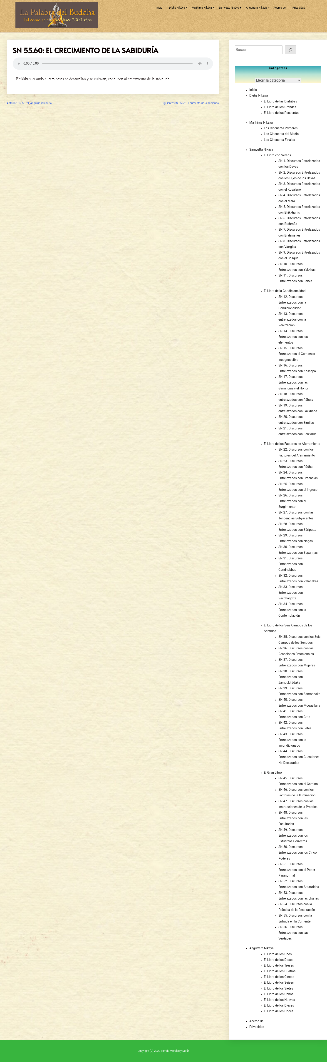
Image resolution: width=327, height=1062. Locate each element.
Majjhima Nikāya (202, 7)
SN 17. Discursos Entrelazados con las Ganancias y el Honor (293, 382)
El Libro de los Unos (278, 954)
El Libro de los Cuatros (279, 971)
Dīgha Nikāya (177, 7)
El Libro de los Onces (278, 1011)
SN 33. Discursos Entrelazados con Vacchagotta (290, 592)
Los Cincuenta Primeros (281, 128)
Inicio (159, 7)
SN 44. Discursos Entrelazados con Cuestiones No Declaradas (299, 756)
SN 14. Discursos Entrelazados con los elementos (293, 336)
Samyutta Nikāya (229, 7)
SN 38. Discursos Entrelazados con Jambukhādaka (290, 676)
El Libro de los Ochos (278, 994)
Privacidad (298, 7)
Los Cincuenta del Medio (281, 134)
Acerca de (279, 7)
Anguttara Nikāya (256, 7)
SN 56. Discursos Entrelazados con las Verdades (293, 932)
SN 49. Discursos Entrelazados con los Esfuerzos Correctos (293, 835)
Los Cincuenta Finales (279, 140)
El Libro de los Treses (279, 965)
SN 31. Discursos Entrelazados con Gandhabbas (290, 563)
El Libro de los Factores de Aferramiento (292, 444)
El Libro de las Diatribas (280, 101)
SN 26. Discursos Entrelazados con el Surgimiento (292, 501)
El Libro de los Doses (278, 960)
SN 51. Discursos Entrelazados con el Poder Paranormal (296, 869)
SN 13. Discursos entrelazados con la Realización (292, 319)
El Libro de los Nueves (279, 1000)
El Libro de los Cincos (279, 977)
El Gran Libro (273, 772)
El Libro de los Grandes (280, 107)
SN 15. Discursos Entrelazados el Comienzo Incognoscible (296, 353)
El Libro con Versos (277, 155)
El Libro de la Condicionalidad (284, 291)
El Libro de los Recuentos (282, 113)
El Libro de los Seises (279, 982)
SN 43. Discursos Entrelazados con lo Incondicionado (292, 739)
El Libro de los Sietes (278, 988)
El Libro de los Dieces (279, 1005)
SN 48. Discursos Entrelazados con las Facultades (293, 818)
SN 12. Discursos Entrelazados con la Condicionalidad (292, 302)
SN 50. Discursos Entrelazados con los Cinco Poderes (297, 852)
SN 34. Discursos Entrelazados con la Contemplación (292, 609)
